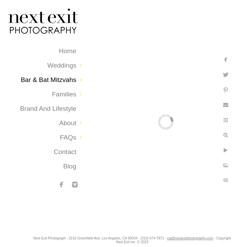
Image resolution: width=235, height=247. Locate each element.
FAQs (68, 137)
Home (67, 51)
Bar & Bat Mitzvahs (48, 79)
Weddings (61, 65)
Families (64, 94)
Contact (65, 151)
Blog (69, 166)
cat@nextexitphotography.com (121, 242)
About (67, 123)
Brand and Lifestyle (48, 108)
